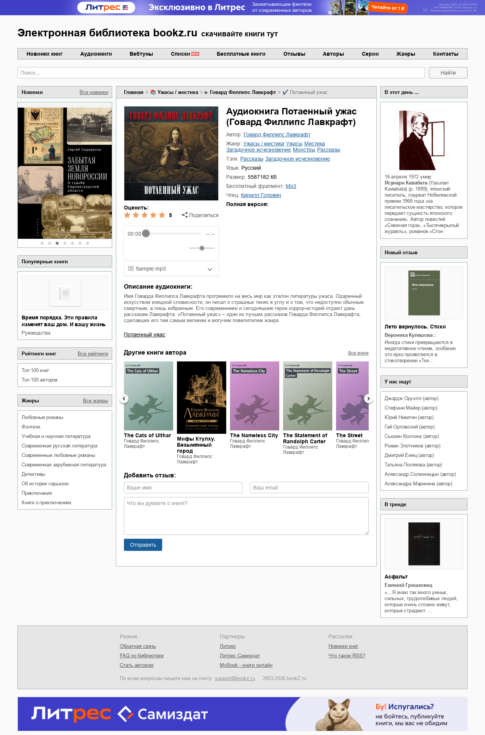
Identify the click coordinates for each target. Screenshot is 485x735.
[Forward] (168, 248)
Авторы (333, 54)
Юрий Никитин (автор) (409, 417)
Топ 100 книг (35, 370)
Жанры (405, 54)
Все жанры (95, 400)
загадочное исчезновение (258, 150)
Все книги (358, 353)
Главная (134, 92)
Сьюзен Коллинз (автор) (412, 436)
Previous (123, 398)
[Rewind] (135, 248)
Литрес (228, 646)
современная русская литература (59, 446)
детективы (33, 474)
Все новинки (94, 92)
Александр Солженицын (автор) (420, 474)
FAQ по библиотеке (142, 655)
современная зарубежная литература (64, 465)
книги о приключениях (47, 502)
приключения (37, 493)
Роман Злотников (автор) (412, 446)
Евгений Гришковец (408, 585)
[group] (171, 243)
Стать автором (136, 665)
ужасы (294, 144)
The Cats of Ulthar (147, 435)
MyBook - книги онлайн (246, 665)
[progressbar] (173, 234)
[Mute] (182, 248)
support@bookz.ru (235, 678)
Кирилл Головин (261, 195)
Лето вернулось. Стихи (415, 327)
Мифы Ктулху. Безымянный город (196, 445)
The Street (349, 435)
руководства (36, 333)
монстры (304, 150)
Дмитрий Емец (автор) (409, 455)
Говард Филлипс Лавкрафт (243, 92)
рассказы (328, 150)
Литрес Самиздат (240, 655)
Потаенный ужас (144, 335)
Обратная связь (138, 646)
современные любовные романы (58, 455)
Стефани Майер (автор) (411, 408)
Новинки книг (45, 54)
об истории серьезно (45, 483)
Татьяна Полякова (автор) (413, 465)
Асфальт (396, 577)
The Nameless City (254, 435)
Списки (180, 54)
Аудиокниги (96, 54)
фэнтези (31, 427)
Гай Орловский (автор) (410, 427)
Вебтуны (141, 54)
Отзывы (294, 54)
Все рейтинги (93, 354)
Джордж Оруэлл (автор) (411, 398)
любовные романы (42, 417)
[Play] (152, 248)
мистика (314, 144)
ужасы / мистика (178, 92)
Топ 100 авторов (40, 380)
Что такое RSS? (347, 655)
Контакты (445, 54)
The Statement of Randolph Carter (305, 438)
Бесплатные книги (241, 54)
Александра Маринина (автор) (418, 483)
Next (368, 398)
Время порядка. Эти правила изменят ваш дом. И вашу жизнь (64, 320)
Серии (370, 54)
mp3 (291, 186)
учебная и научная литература (56, 436)
